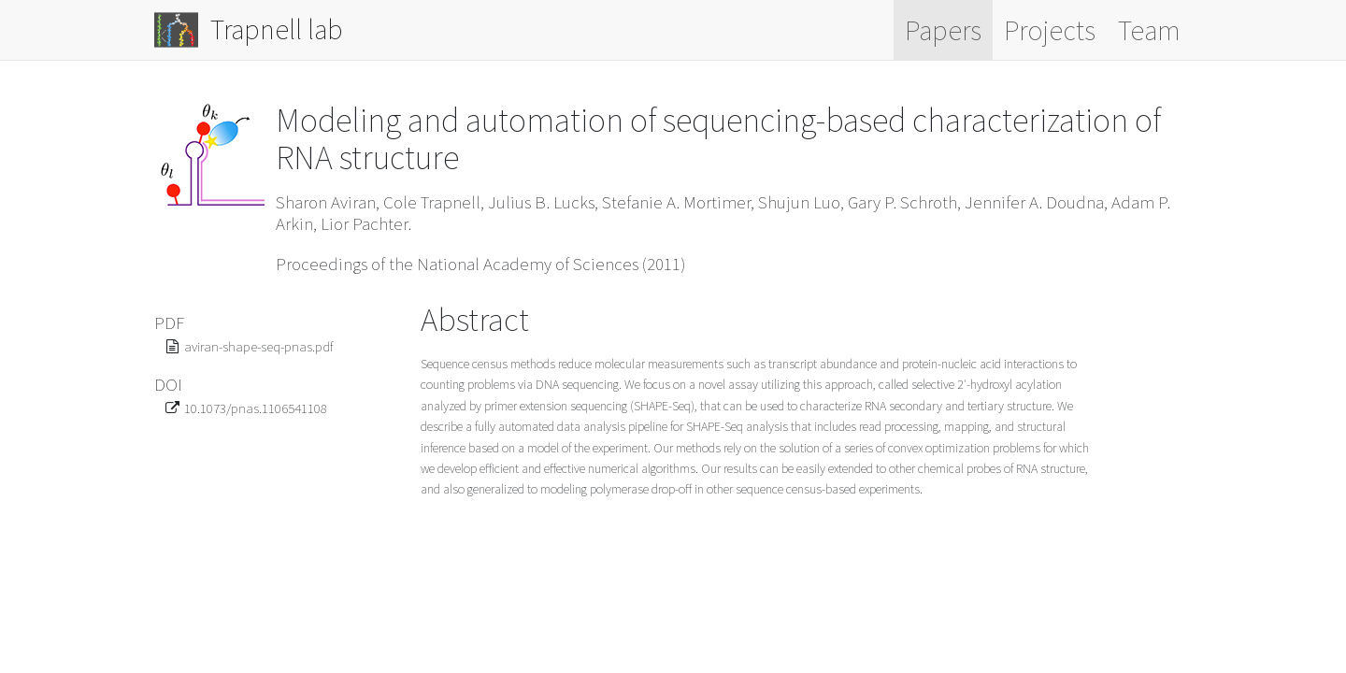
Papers (943, 30)
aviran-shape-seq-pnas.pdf (259, 346)
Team (1149, 30)
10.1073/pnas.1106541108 (255, 408)
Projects (1049, 30)
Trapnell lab (248, 30)
